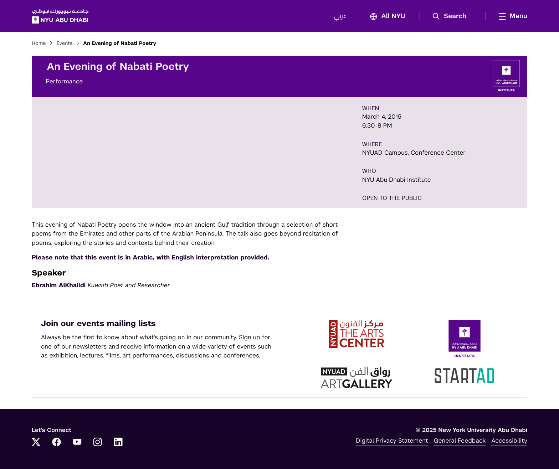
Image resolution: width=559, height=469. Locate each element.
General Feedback (460, 440)
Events (64, 43)
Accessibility (509, 440)
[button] (452, 16)
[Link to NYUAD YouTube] (77, 442)
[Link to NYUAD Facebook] (57, 442)
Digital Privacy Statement (392, 440)
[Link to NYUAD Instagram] (98, 442)
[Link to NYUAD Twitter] (36, 442)
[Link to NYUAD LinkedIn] (118, 442)
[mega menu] (510, 16)
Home (39, 43)
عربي (340, 16)
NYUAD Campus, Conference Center (414, 152)
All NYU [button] (385, 16)
